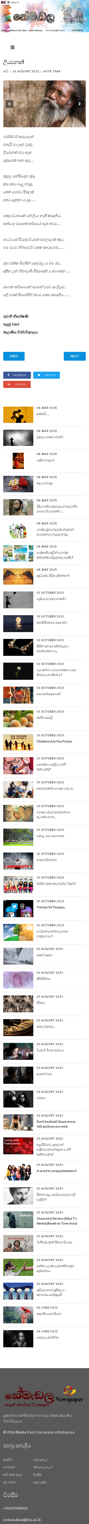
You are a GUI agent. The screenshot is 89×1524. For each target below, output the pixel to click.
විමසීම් (37, 1475)
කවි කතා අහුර (12, 1474)
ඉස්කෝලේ (40, 1460)
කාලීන (7, 1459)
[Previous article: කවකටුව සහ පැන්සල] (14, 356)
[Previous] (4, 16)
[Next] (84, 16)
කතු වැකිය (40, 1482)
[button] (9, 104)
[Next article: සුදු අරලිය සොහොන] (75, 356)
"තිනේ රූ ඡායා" (43, 1467)
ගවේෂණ (9, 1467)
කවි (6, 71)
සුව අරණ (9, 1482)
